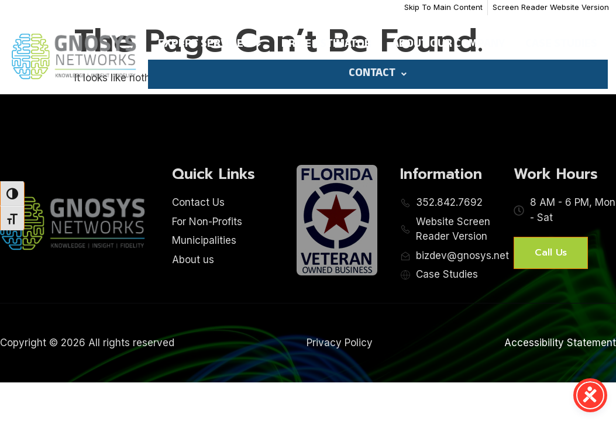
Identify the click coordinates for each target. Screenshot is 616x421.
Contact (378, 74)
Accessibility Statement (560, 342)
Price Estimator (326, 45)
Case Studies (561, 45)
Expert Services (209, 45)
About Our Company (448, 45)
